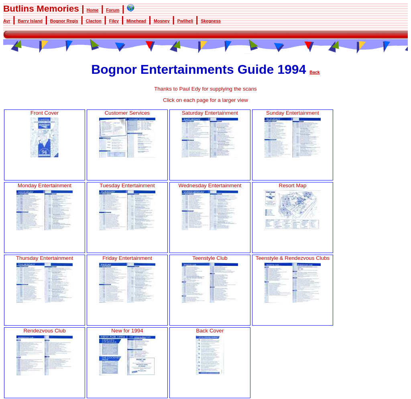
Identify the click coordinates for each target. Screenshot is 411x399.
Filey (114, 20)
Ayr (6, 20)
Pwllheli (185, 20)
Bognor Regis (64, 20)
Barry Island (30, 20)
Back (314, 72)
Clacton (94, 20)
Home (93, 10)
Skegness (211, 20)
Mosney (162, 20)
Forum (112, 10)
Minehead (136, 20)
